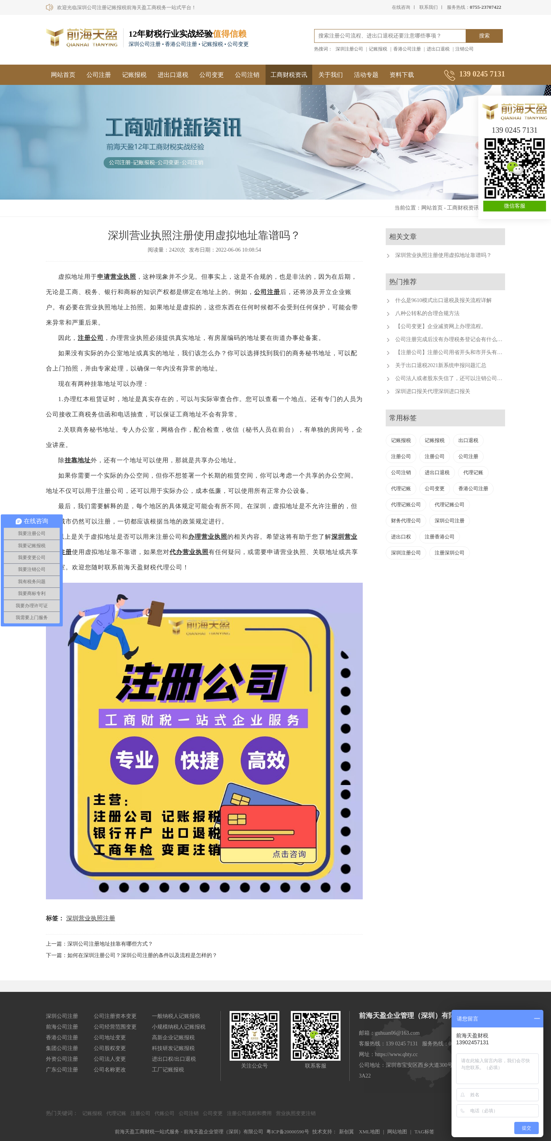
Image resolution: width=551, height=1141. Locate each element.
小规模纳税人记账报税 (178, 1027)
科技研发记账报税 (173, 1048)
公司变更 (211, 75)
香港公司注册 (407, 49)
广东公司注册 (62, 1070)
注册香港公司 (440, 537)
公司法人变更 (110, 1059)
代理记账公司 (406, 504)
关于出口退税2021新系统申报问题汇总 (440, 365)
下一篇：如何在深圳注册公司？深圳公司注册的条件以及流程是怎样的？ (131, 955)
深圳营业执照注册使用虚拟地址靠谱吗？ (443, 255)
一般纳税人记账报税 (176, 1016)
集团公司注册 (62, 1048)
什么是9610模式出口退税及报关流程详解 (443, 300)
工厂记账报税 (168, 1070)
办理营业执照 (207, 536)
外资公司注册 (62, 1059)
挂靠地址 (78, 460)
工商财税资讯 (289, 75)
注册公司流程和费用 (249, 1113)
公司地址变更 (110, 1037)
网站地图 (397, 1131)
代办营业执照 (189, 552)
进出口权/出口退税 (174, 1059)
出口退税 (468, 440)
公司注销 (247, 75)
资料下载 (402, 75)
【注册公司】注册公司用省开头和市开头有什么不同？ (459, 352)
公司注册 (98, 75)
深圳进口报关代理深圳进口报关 (432, 391)
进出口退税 (438, 49)
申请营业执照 (116, 276)
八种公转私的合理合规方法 (427, 313)
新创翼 (346, 1131)
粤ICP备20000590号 (287, 1131)
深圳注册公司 (349, 49)
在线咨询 (401, 7)
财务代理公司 (406, 520)
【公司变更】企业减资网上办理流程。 (440, 326)
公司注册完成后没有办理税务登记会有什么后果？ (454, 339)
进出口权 (401, 537)
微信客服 (514, 206)
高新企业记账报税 (173, 1037)
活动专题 (366, 75)
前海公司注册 (62, 1027)
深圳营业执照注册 (90, 918)
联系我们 (428, 7)
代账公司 (164, 1113)
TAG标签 (424, 1131)
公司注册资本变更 (115, 1016)
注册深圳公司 (450, 553)
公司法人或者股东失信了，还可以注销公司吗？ (451, 378)
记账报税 (378, 49)
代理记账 (473, 472)
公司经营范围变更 (115, 1027)
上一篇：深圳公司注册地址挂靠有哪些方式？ (99, 944)
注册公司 (91, 338)
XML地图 (369, 1131)
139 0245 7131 (515, 130)
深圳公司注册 (450, 520)
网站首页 (63, 75)
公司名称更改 (110, 1070)
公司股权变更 (110, 1048)
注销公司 (464, 49)
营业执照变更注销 (296, 1113)
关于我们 (330, 75)
